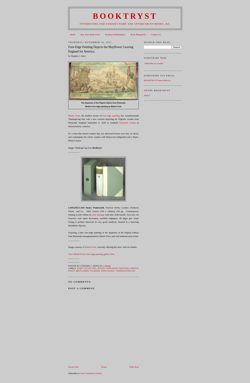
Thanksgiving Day (126, 271)
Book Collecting (86, 268)
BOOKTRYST (125, 16)
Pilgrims (95, 271)
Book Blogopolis (138, 34)
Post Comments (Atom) (91, 373)
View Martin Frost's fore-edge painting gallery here (91, 254)
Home (72, 34)
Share (146, 95)
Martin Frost (74, 115)
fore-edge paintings (117, 268)
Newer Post (73, 367)
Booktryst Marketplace (115, 34)
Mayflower (82, 271)
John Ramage (98, 214)
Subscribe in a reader (153, 63)
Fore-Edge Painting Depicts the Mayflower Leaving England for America (100, 49)
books (101, 268)
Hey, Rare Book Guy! (90, 34)
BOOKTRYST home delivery (157, 80)
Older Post (134, 367)
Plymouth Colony (127, 122)
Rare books (107, 271)
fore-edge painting (111, 115)
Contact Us (156, 34)
